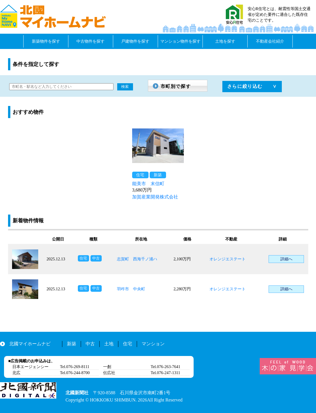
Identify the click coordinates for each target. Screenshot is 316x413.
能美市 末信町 (148, 183)
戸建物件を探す (135, 41)
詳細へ (286, 259)
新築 (71, 343)
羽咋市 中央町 (131, 289)
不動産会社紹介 (270, 41)
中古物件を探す (90, 41)
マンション (153, 343)
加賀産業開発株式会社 (155, 196)
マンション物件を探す (180, 41)
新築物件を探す (46, 41)
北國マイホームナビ (30, 343)
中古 (90, 343)
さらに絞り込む (245, 86)
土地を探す (225, 41)
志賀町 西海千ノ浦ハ (137, 259)
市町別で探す (176, 86)
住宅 (127, 343)
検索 (125, 86)
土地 (108, 343)
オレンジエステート (227, 259)
